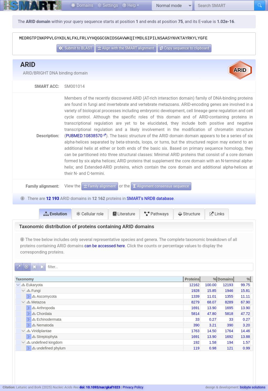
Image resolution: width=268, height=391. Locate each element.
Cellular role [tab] (89, 213)
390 (196, 325)
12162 (194, 285)
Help (129, 5)
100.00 (210, 285)
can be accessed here (105, 245)
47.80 (211, 314)
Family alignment (100, 186)
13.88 (245, 337)
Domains (82, 5)
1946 (229, 291)
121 (230, 348)
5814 (195, 314)
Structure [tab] (189, 213)
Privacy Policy (133, 387)
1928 (195, 291)
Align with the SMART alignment (126, 48)
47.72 (245, 314)
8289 (229, 302)
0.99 (246, 348)
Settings (107, 5)
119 (196, 348)
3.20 (246, 325)
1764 (229, 331)
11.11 (245, 296)
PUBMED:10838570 (86, 135)
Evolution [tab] (55, 213)
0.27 (212, 319)
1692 (229, 337)
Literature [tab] (124, 213)
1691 (195, 308)
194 (230, 342)
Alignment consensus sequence (161, 186)
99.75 (245, 285)
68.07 (211, 302)
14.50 (211, 331)
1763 (195, 331)
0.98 (212, 348)
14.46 (245, 331)
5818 (229, 314)
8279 (195, 302)
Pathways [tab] (156, 213)
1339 (195, 296)
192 (196, 342)
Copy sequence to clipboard (184, 48)
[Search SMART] (224, 5)
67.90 (245, 302)
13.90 (211, 308)
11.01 (211, 296)
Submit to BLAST (75, 48)
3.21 (212, 325)
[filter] (149, 267)
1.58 (212, 342)
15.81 (245, 291)
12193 (228, 285)
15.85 (211, 291)
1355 (229, 296)
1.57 (246, 342)
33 (198, 319)
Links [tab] (217, 213)
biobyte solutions (252, 387)
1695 (229, 308)
